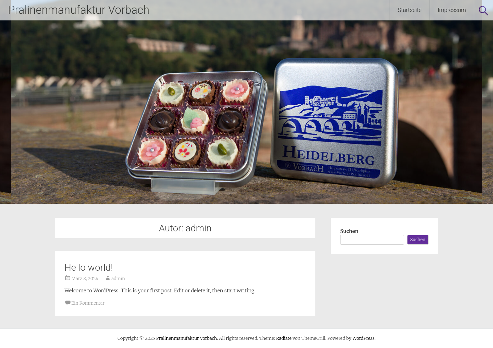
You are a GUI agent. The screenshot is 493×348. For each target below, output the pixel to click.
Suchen (349, 231)
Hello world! (88, 267)
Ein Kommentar (88, 303)
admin (118, 278)
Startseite (410, 10)
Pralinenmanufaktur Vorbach (78, 10)
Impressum (452, 10)
